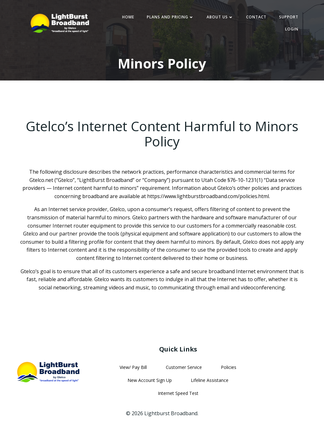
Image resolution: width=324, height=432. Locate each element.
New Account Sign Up (150, 380)
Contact (256, 17)
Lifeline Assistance (209, 380)
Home (128, 17)
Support (288, 17)
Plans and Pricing (170, 17)
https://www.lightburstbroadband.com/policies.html (208, 196)
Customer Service (184, 367)
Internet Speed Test (178, 393)
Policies (228, 367)
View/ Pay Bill (133, 367)
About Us (220, 17)
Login (291, 29)
